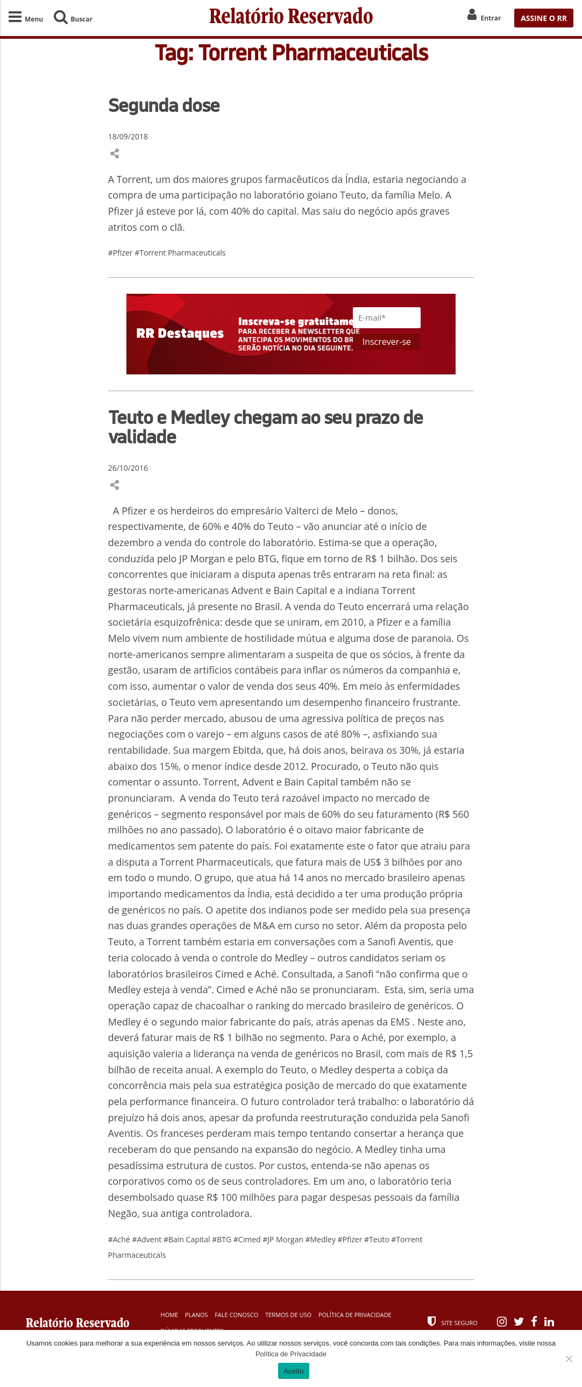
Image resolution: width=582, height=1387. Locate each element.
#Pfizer (121, 252)
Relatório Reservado (291, 18)
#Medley (321, 1239)
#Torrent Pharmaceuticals (179, 252)
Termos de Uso (288, 1315)
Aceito (293, 1371)
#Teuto (377, 1239)
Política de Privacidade (355, 1315)
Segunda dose (163, 105)
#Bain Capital (188, 1239)
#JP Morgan (283, 1239)
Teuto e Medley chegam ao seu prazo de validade (265, 426)
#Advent (148, 1239)
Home (170, 1315)
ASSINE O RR (544, 18)
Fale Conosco (236, 1315)
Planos (196, 1315)
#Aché (120, 1239)
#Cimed (247, 1239)
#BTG (222, 1239)
